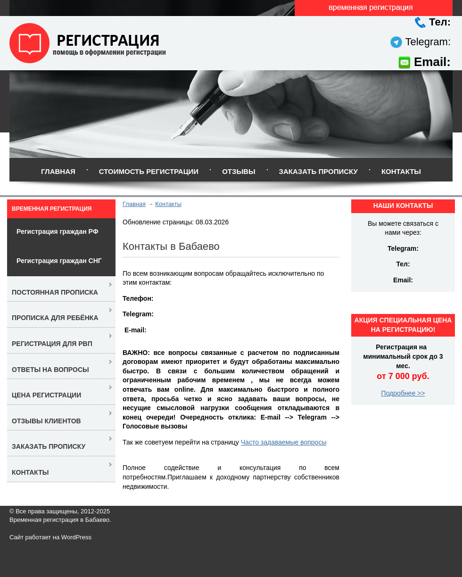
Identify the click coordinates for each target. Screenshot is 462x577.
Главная (58, 171)
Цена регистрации (46, 395)
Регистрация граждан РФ (57, 231)
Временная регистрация (51, 209)
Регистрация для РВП (52, 343)
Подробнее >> (403, 393)
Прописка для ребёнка (55, 317)
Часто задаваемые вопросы (284, 442)
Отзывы (238, 171)
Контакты (401, 171)
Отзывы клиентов (46, 421)
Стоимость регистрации (148, 171)
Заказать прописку (318, 171)
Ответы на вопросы (50, 369)
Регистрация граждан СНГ (59, 260)
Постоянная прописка (55, 292)
